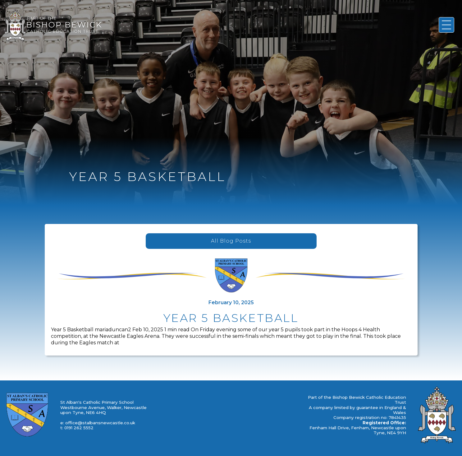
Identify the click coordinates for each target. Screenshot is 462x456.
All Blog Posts (231, 241)
